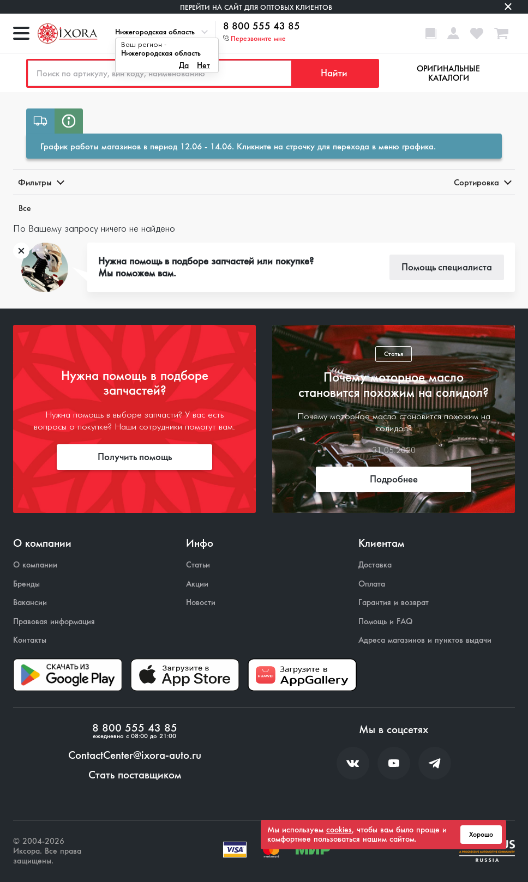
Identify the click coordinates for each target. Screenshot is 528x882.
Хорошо (481, 834)
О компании (35, 565)
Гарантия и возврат (393, 602)
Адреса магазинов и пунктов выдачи (424, 640)
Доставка (375, 565)
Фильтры (40, 182)
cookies (339, 829)
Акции (197, 584)
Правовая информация (54, 621)
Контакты (29, 640)
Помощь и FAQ (385, 621)
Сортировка (482, 182)
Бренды (26, 584)
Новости (200, 602)
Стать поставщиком (134, 775)
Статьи (198, 565)
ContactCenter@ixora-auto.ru (134, 755)
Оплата (371, 584)
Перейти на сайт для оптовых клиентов (256, 7)
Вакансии (30, 602)
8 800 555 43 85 (261, 26)
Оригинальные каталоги (448, 73)
